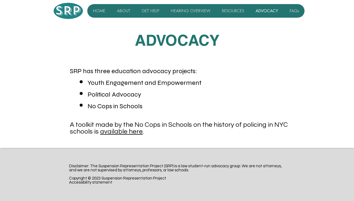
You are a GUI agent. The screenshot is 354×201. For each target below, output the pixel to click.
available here (121, 131)
